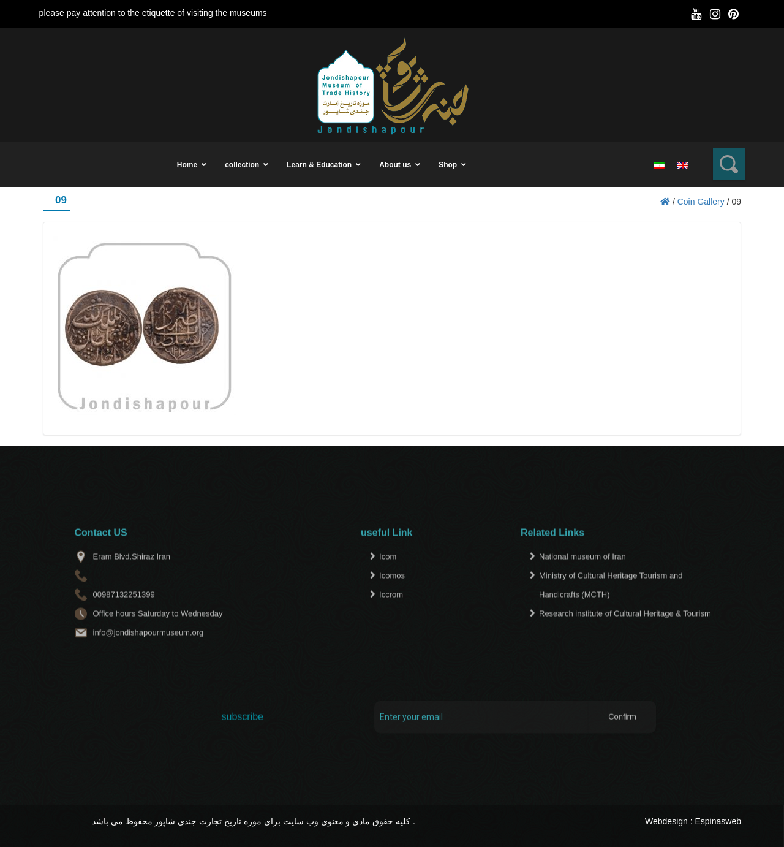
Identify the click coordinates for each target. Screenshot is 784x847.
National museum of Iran (582, 578)
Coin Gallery (701, 202)
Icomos (392, 597)
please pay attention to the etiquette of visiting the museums (153, 13)
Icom (387, 578)
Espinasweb (718, 821)
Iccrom (391, 616)
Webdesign (666, 821)
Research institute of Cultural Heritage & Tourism (625, 635)
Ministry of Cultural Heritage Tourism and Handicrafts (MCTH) (611, 607)
